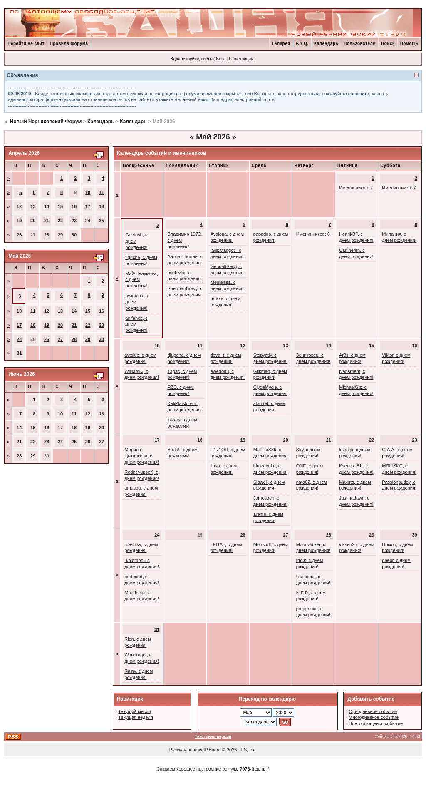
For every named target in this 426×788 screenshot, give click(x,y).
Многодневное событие (374, 717)
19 (19, 220)
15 (60, 206)
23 (74, 220)
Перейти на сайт (26, 43)
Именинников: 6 (313, 233)
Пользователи (360, 43)
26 (19, 234)
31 (19, 352)
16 (74, 206)
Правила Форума (69, 43)
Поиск (388, 43)
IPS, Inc (248, 749)
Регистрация (241, 59)
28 (46, 234)
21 (46, 220)
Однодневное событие (373, 711)
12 (19, 206)
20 (32, 220)
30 (74, 234)
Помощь (409, 43)
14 (46, 206)
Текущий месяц (134, 711)
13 (32, 206)
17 (87, 206)
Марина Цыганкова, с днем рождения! (141, 456)
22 (60, 220)
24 (87, 220)
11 (101, 192)
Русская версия (185, 749)
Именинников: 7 (356, 187)
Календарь (326, 43)
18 (101, 206)
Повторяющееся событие (376, 723)
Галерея (281, 43)
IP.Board (211, 749)
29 (60, 234)
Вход (220, 59)
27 (60, 339)
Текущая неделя (135, 717)
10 (87, 192)
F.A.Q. (302, 43)
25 (101, 220)
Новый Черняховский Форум (46, 121)
